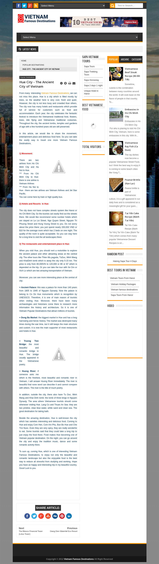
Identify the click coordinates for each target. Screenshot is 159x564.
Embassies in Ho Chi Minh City (132, 113)
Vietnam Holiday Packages (125, 285)
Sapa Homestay (91, 80)
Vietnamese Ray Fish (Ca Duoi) (131, 146)
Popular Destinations (33, 65)
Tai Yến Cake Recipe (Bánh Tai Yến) (132, 217)
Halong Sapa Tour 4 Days (125, 261)
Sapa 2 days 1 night (93, 85)
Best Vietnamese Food (92, 107)
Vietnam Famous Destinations (55, 93)
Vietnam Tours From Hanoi (122, 278)
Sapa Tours (89, 66)
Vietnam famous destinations (124, 289)
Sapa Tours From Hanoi (122, 295)
